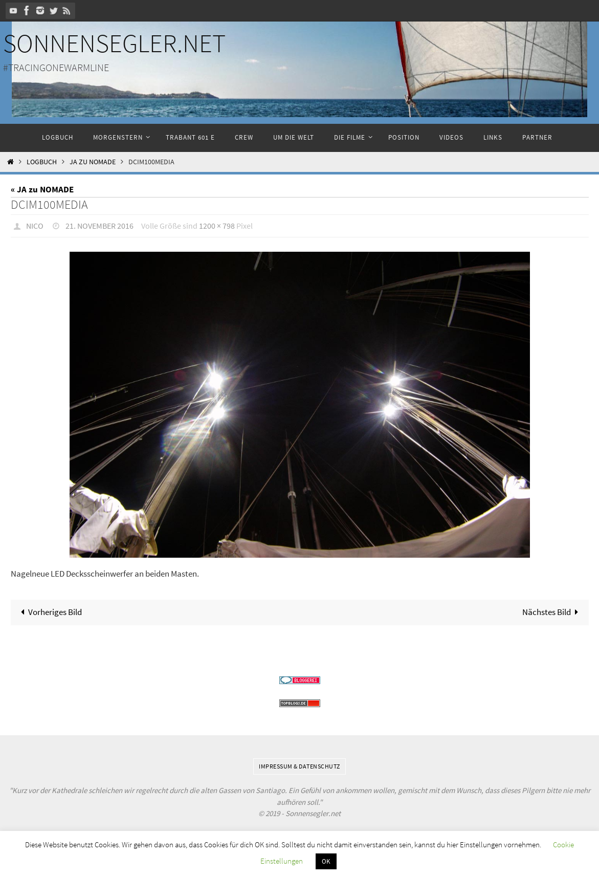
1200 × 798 (217, 226)
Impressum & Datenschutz (299, 766)
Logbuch (42, 162)
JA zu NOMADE (93, 162)
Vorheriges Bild (49, 611)
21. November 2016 (99, 226)
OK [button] (326, 861)
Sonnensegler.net (114, 43)
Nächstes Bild (552, 611)
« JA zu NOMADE (42, 189)
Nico (34, 226)
